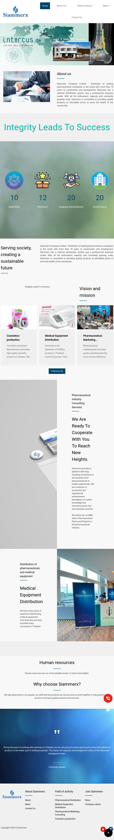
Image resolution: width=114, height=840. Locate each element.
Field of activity (85, 6)
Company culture (93, 804)
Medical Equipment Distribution (56, 337)
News (106, 6)
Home (45, 6)
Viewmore (57, 371)
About (28, 800)
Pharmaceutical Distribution (68, 800)
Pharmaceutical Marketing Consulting (92, 338)
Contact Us (77, 17)
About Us (62, 6)
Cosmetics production (13, 337)
